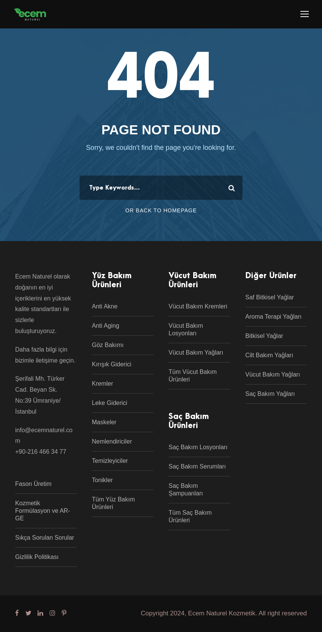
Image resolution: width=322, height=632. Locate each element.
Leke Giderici (109, 403)
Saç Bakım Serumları (197, 466)
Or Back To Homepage (161, 210)
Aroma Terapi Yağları (273, 316)
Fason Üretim (33, 484)
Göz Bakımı (108, 345)
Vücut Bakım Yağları (196, 352)
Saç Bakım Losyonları (198, 447)
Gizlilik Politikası (37, 557)
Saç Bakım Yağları (270, 394)
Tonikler (102, 480)
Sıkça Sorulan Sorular (44, 537)
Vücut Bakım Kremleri (198, 306)
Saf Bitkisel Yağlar (269, 297)
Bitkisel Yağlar (264, 336)
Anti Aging (105, 325)
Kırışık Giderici (111, 364)
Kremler (102, 383)
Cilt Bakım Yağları (269, 355)
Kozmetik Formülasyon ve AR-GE (42, 510)
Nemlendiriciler (112, 441)
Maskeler (104, 422)
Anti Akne (105, 306)
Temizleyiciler (110, 461)
